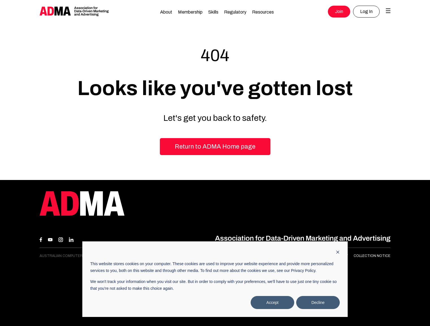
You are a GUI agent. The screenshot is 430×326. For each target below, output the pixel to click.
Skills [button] (213, 12)
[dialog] (215, 279)
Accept (272, 302)
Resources (263, 12)
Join (339, 11)
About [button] (166, 12)
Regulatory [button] (235, 12)
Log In (366, 11)
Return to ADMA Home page (215, 146)
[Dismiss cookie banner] (338, 252)
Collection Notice (372, 256)
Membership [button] (190, 12)
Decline (318, 302)
